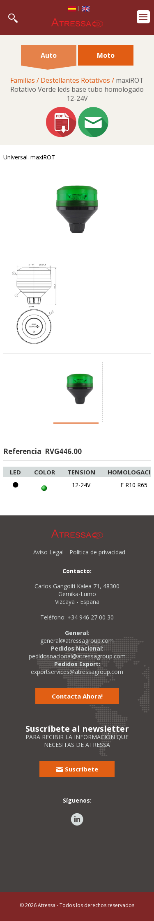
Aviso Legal (48, 552)
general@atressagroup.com (77, 640)
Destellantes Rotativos (75, 80)
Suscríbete (77, 769)
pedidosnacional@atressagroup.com (77, 656)
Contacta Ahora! (77, 696)
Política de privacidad (97, 552)
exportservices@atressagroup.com (77, 672)
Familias (22, 80)
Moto (106, 55)
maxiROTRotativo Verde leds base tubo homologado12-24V (77, 89)
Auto (48, 58)
